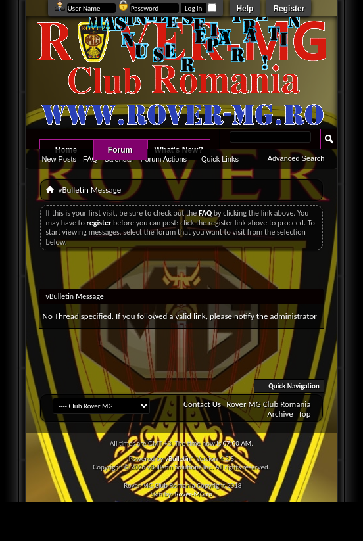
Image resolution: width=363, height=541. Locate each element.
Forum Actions (164, 159)
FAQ (90, 159)
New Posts (59, 159)
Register (288, 8)
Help (244, 8)
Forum (120, 149)
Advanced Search (296, 158)
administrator (293, 316)
